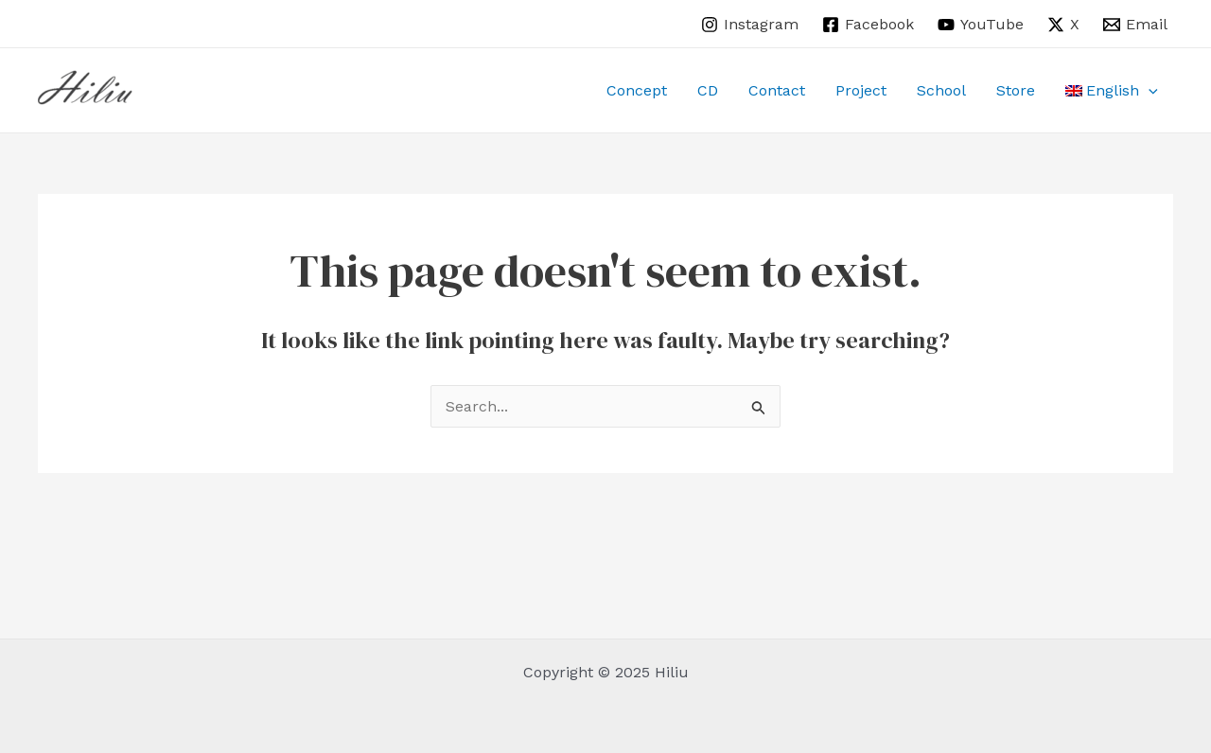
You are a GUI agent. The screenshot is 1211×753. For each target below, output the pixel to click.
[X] (1063, 24)
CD (707, 90)
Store (1015, 90)
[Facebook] (868, 24)
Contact (776, 90)
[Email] (1135, 24)
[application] (1148, 91)
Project (860, 90)
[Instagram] (750, 24)
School (941, 90)
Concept (636, 90)
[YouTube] (981, 24)
